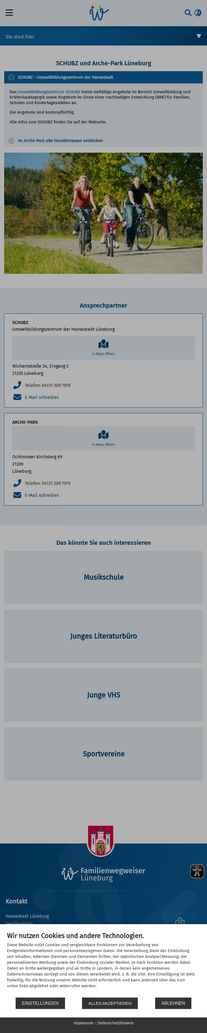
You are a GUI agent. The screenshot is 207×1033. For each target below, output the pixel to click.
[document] (103, 964)
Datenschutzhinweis (116, 1023)
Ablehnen (173, 1003)
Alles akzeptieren (109, 1003)
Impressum (83, 1023)
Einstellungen (40, 1003)
